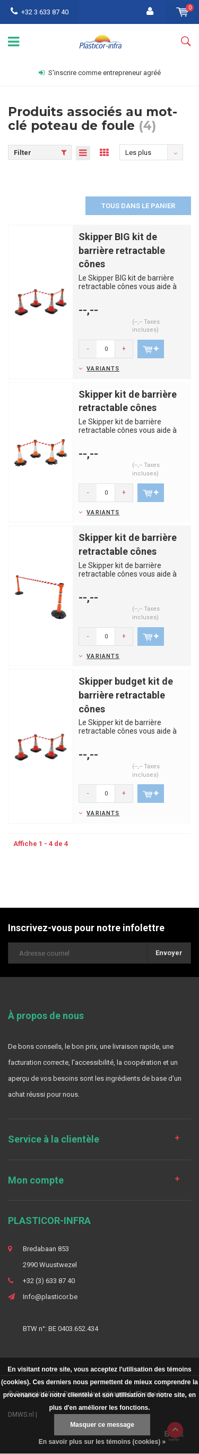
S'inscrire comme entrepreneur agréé (100, 73)
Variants (102, 368)
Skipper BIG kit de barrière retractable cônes (122, 250)
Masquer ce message (102, 1424)
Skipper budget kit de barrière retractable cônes (126, 695)
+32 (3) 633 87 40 (49, 1281)
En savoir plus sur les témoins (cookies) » (102, 1441)
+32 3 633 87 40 (39, 12)
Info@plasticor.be (50, 1297)
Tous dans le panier (138, 206)
